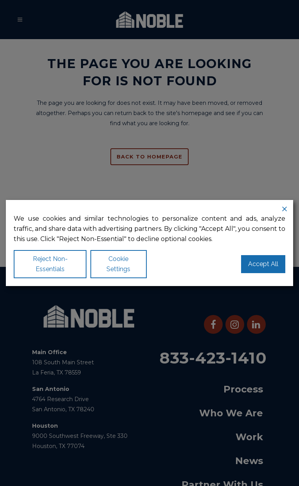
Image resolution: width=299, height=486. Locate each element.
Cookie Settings (118, 264)
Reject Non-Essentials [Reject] (50, 264)
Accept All (263, 264)
